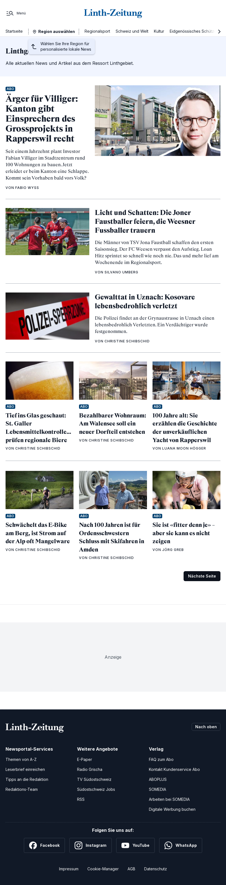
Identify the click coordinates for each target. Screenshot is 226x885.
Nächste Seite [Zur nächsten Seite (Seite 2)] (202, 576)
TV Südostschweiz (94, 779)
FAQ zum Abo (161, 759)
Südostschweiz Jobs (96, 789)
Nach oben (206, 726)
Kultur (159, 31)
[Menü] (16, 13)
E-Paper (84, 759)
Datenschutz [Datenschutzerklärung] (155, 868)
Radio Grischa (89, 769)
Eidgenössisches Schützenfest (198, 31)
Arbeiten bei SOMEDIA (169, 799)
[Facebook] (44, 845)
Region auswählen (56, 31)
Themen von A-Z (21, 759)
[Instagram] (90, 845)
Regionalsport (97, 31)
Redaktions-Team (22, 789)
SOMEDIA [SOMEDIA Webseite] (157, 789)
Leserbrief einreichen (25, 769)
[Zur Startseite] (113, 13)
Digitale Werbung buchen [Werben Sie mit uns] (172, 809)
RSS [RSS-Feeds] (81, 799)
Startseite (14, 31)
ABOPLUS (158, 779)
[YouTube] (135, 845)
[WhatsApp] (180, 845)
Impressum (68, 868)
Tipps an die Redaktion (27, 779)
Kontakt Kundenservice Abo (174, 769)
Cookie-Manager (103, 868)
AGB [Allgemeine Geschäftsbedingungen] (131, 868)
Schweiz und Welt (132, 31)
